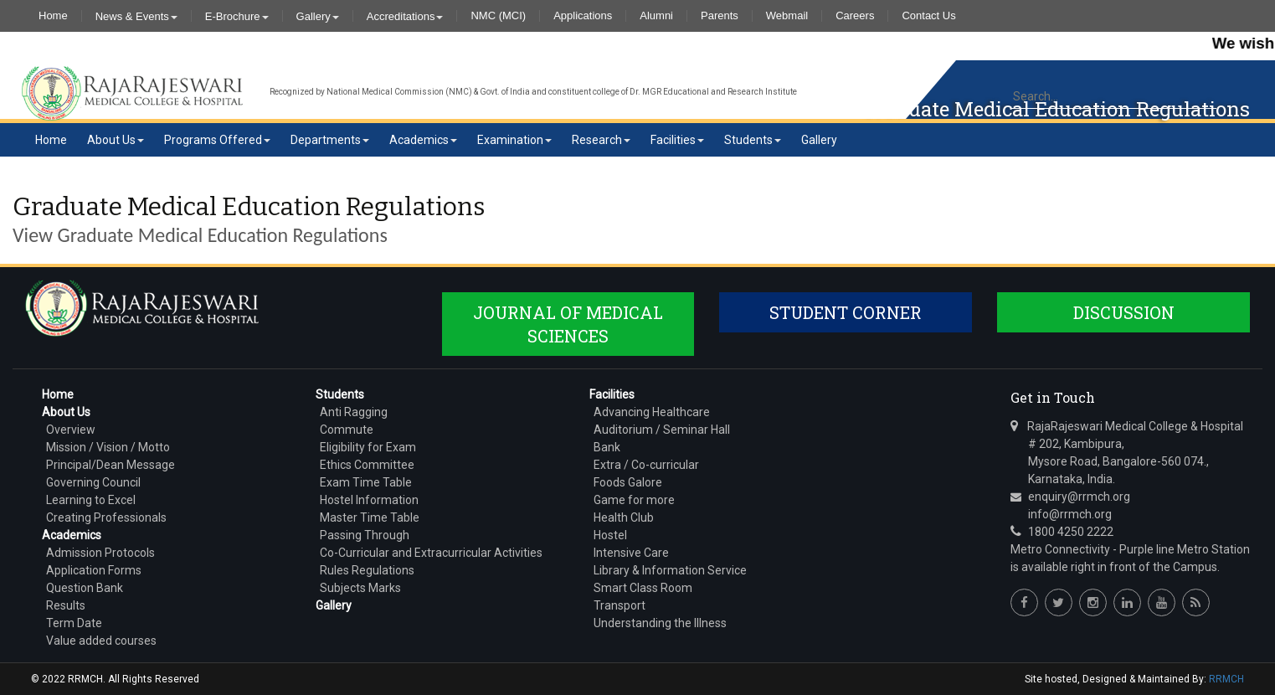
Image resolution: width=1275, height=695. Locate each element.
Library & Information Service (670, 570)
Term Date (74, 623)
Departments (329, 140)
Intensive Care (631, 552)
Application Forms (93, 570)
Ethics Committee (367, 464)
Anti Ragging (354, 412)
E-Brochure (237, 16)
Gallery (317, 16)
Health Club (624, 517)
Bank (607, 447)
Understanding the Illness (660, 623)
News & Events (136, 16)
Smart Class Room (643, 588)
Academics (423, 140)
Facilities (677, 140)
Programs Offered (217, 140)
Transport (619, 605)
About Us (115, 140)
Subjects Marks (360, 588)
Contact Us (928, 16)
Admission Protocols (100, 552)
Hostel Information (369, 500)
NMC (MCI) (498, 16)
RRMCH (1226, 679)
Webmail (787, 16)
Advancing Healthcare (652, 412)
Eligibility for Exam (368, 447)
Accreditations (405, 16)
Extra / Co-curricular (646, 464)
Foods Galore (628, 482)
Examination (514, 140)
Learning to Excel (91, 500)
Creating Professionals (106, 517)
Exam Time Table (366, 482)
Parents (719, 16)
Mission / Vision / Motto (108, 447)
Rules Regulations (367, 570)
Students (752, 140)
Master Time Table (369, 517)
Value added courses (101, 640)
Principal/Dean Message (110, 464)
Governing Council (93, 482)
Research (601, 140)
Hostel (610, 535)
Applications (582, 16)
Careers (854, 16)
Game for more (634, 500)
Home (53, 16)
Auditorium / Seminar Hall (662, 429)
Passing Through (364, 535)
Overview (70, 429)
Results (65, 605)
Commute (346, 429)
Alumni (656, 16)
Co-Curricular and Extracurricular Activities (431, 552)
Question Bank (84, 588)
